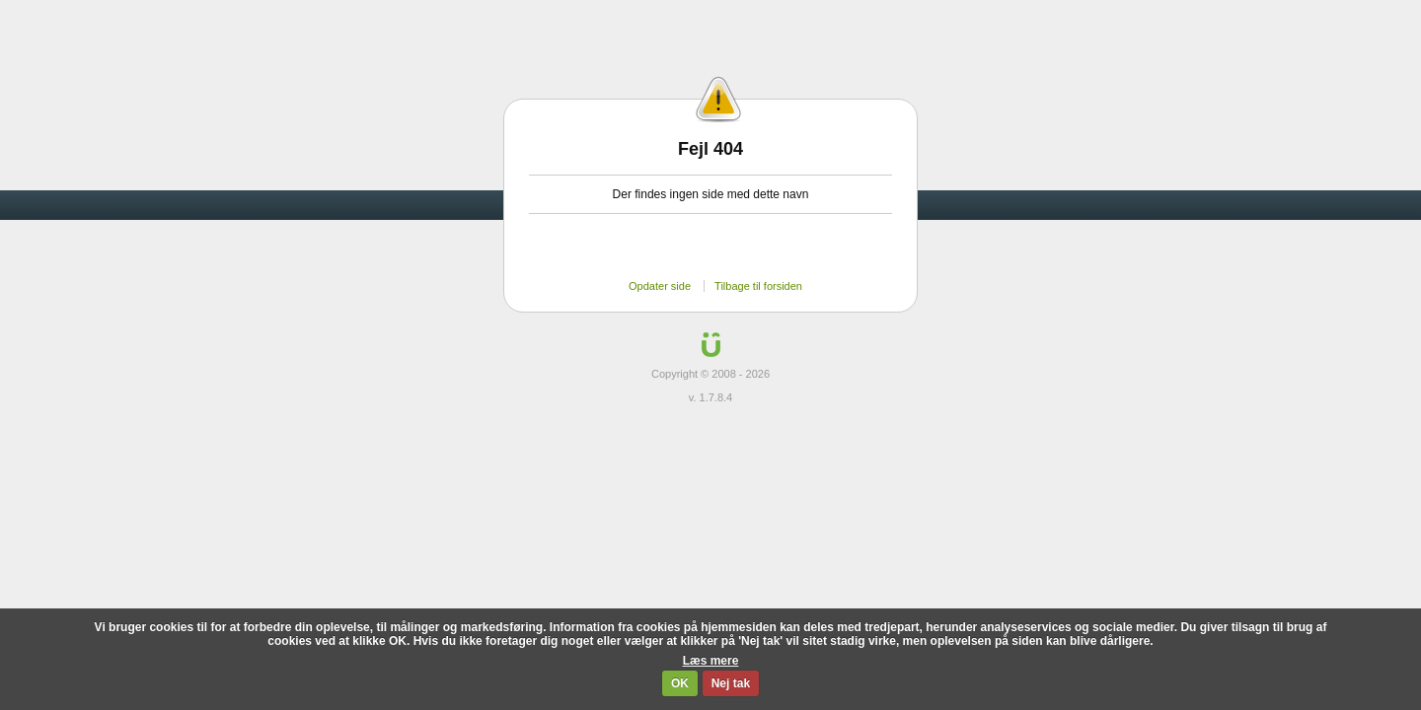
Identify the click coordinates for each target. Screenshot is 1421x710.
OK (680, 683)
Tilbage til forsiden (758, 286)
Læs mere (711, 661)
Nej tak (730, 683)
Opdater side (660, 286)
